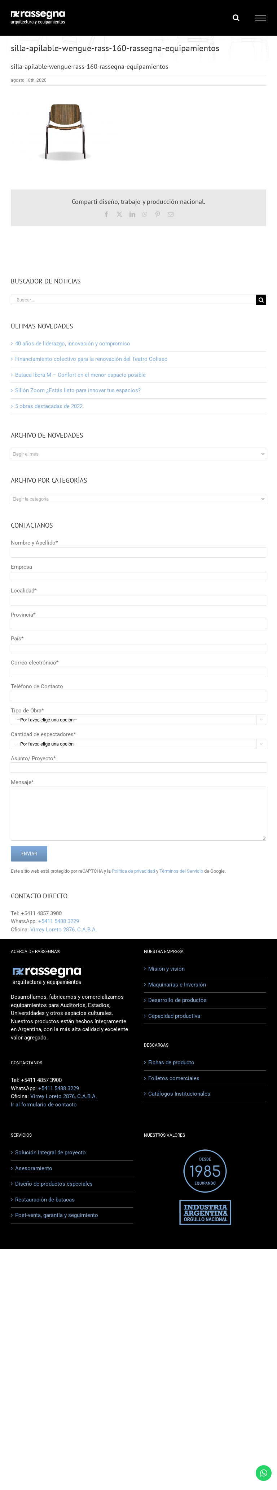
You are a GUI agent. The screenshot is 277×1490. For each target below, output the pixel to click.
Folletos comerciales (173, 1078)
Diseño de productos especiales (54, 1184)
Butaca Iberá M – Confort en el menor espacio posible (80, 375)
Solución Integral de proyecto (50, 1152)
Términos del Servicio (181, 871)
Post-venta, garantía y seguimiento (56, 1215)
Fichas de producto (171, 1062)
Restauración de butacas (45, 1199)
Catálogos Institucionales (179, 1094)
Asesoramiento (33, 1168)
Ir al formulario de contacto (44, 1104)
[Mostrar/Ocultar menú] (260, 18)
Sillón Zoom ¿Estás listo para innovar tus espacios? (78, 390)
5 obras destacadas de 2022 (49, 406)
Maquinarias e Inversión (177, 984)
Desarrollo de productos (177, 1000)
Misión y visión (166, 969)
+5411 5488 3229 (58, 921)
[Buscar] (261, 300)
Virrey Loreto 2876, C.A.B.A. (63, 929)
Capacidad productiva (174, 1016)
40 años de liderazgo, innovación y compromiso (72, 343)
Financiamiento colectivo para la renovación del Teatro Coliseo (91, 359)
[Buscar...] (133, 300)
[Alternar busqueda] (236, 17)
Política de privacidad (133, 871)
